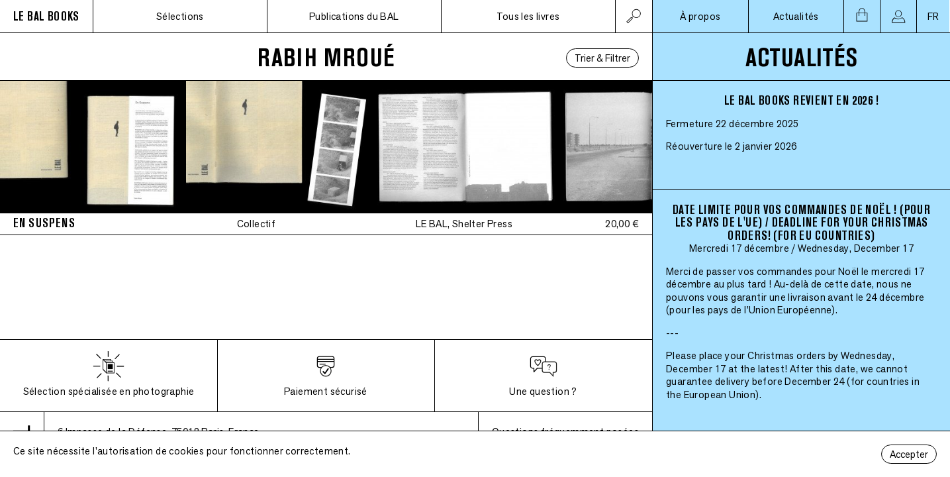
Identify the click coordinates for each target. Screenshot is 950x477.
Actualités (796, 16)
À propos (700, 16)
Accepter (909, 454)
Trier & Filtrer (602, 58)
